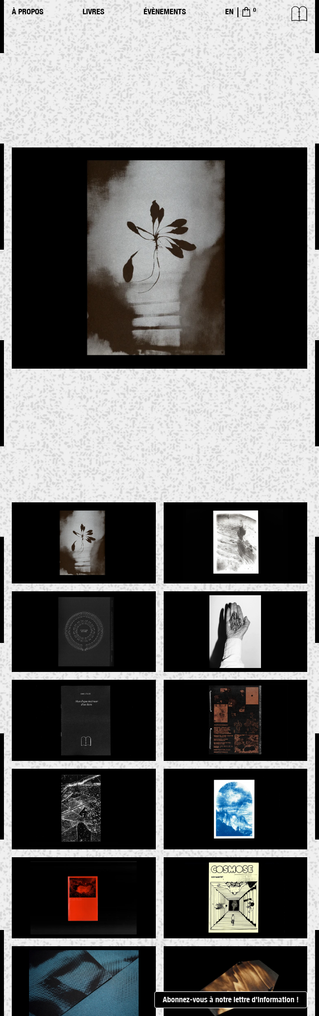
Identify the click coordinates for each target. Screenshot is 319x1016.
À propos (27, 11)
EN (229, 11)
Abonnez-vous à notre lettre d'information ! (231, 999)
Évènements (165, 11)
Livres (93, 11)
